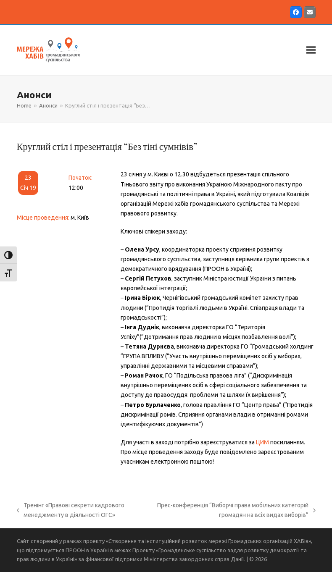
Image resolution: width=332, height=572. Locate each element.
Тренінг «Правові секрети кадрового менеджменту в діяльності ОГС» (71, 511)
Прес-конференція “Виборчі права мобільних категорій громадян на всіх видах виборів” (235, 511)
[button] (311, 49)
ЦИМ (262, 442)
